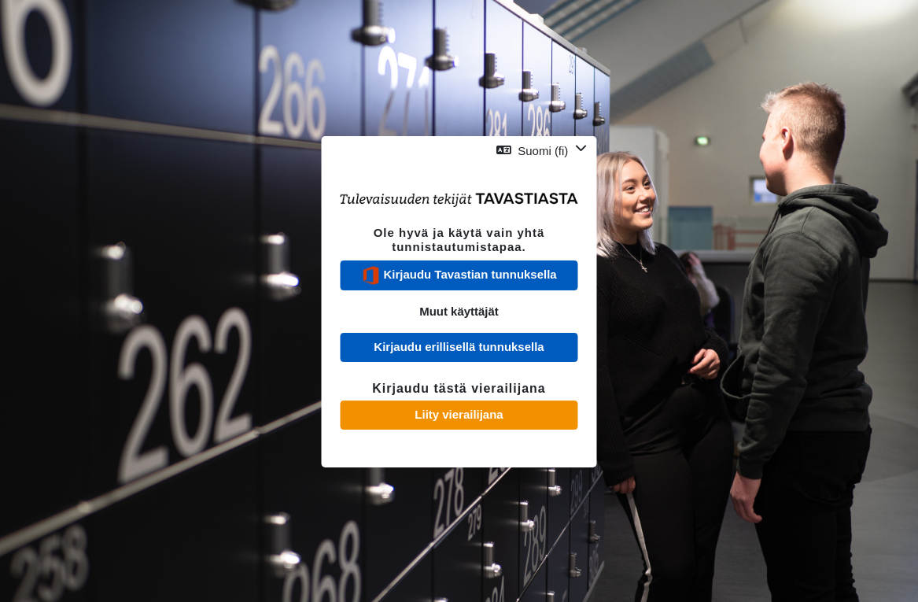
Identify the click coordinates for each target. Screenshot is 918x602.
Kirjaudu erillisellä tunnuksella (459, 346)
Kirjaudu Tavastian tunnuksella (458, 275)
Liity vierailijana (459, 414)
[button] (541, 149)
